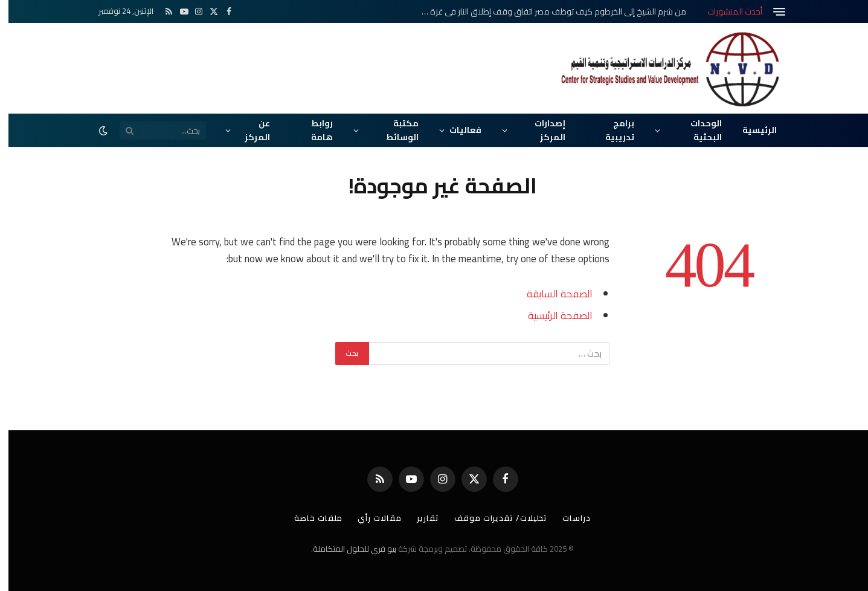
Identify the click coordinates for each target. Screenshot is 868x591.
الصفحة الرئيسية (551, 315)
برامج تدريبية (611, 129)
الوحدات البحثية (697, 129)
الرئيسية (751, 130)
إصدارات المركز (541, 129)
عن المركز (249, 129)
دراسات (568, 518)
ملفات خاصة (310, 518)
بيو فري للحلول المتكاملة (346, 548)
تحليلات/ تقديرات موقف (492, 518)
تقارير (419, 518)
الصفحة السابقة (551, 293)
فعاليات (457, 130)
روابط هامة (313, 129)
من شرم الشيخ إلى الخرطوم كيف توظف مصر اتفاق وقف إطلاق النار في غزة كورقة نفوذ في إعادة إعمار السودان (542, 11)
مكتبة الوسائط (394, 129)
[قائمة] (771, 12)
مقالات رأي (371, 518)
